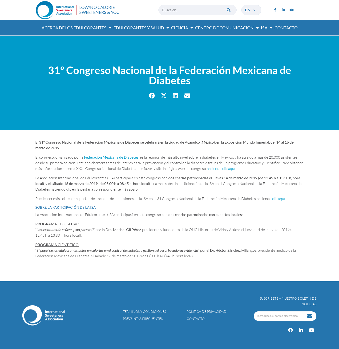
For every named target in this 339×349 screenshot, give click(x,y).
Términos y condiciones (144, 312)
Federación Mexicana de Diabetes (111, 157)
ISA (266, 27)
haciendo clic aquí (221, 168)
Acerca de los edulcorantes (76, 27)
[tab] (169, 207)
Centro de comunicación (227, 27)
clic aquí (278, 198)
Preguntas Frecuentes (143, 319)
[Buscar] (229, 10)
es (250, 10)
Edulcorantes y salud (141, 27)
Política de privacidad (206, 312)
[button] (152, 95)
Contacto (286, 27)
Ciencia (182, 27)
